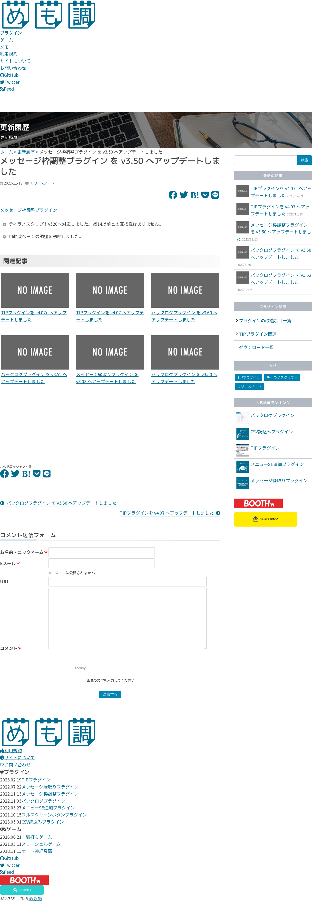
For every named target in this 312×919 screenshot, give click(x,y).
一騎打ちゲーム (36, 854)
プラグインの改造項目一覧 (265, 320)
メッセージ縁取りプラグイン (279, 480)
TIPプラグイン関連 (258, 334)
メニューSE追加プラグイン (277, 464)
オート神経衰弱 (36, 868)
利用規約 (9, 53)
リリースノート (42, 183)
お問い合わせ (13, 68)
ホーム (6, 152)
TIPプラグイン (248, 377)
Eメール (8, 568)
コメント (9, 665)
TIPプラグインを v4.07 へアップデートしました (167, 513)
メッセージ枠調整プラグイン (28, 210)
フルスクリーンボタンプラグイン (54, 831)
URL (4, 586)
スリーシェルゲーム (41, 861)
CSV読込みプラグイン (272, 431)
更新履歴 (26, 152)
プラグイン (11, 32)
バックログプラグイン (272, 415)
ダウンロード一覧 (256, 347)
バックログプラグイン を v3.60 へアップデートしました (62, 503)
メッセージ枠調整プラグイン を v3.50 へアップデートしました (273, 232)
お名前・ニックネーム (22, 552)
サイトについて (15, 60)
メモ (4, 47)
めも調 (35, 915)
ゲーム (6, 40)
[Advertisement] (35, 424)
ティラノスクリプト (282, 377)
